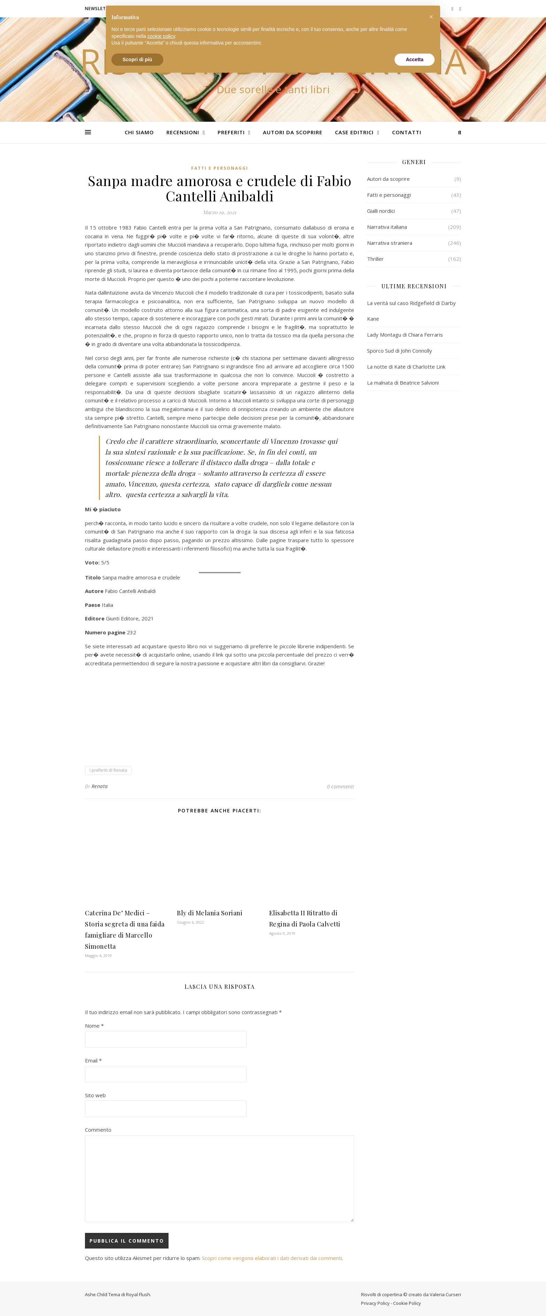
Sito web (95, 1095)
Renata (100, 786)
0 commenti (340, 786)
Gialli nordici (381, 210)
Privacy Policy (375, 1303)
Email (93, 1060)
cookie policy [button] (161, 36)
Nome (94, 1025)
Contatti (406, 132)
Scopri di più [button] (137, 59)
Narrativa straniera (389, 242)
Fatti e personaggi (219, 168)
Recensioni (182, 132)
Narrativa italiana (387, 226)
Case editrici (354, 132)
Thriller (375, 258)
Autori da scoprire (292, 132)
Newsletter (99, 8)
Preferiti (231, 132)
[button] (431, 16)
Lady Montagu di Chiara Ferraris (405, 334)
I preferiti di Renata (108, 770)
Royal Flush (138, 1294)
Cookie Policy (407, 1303)
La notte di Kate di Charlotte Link (406, 366)
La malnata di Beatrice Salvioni (403, 382)
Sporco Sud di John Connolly (399, 350)
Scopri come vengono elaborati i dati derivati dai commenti (272, 1257)
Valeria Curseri (445, 1294)
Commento (98, 1129)
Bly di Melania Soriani (209, 913)
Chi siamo (139, 132)
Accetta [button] (414, 59)
